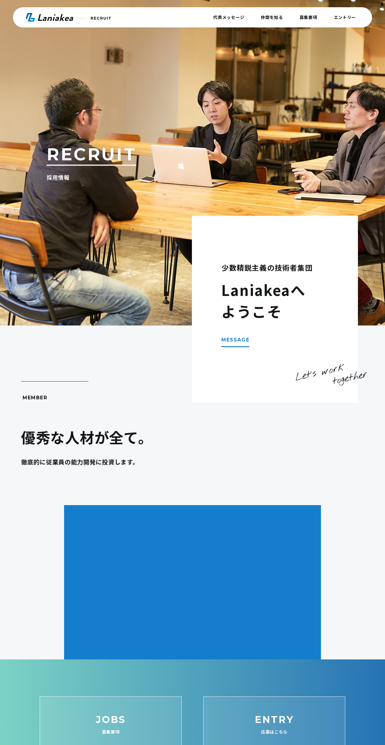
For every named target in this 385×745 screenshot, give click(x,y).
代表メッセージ (228, 17)
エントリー (345, 17)
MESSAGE (235, 340)
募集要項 (308, 17)
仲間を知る (272, 17)
